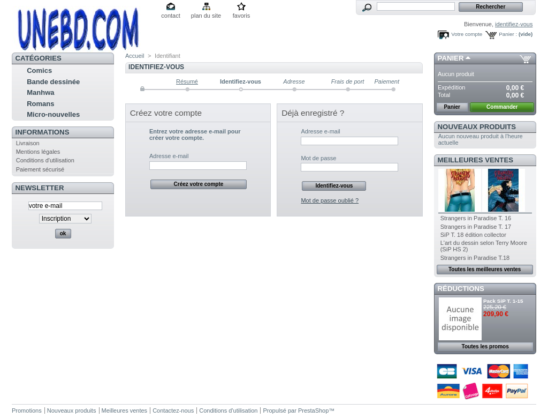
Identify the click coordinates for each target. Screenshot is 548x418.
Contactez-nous (173, 410)
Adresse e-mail (168, 156)
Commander (501, 107)
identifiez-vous (513, 24)
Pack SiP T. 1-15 (503, 301)
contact (170, 15)
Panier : (508, 34)
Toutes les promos (485, 346)
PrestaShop (313, 410)
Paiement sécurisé (40, 169)
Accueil (134, 56)
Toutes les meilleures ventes (484, 269)
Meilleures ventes (475, 160)
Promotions (27, 410)
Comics (39, 70)
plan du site (206, 15)
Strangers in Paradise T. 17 (475, 226)
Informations (43, 132)
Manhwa (40, 92)
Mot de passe (318, 158)
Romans (40, 104)
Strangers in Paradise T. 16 (475, 218)
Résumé (187, 81)
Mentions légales (38, 151)
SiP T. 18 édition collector (473, 235)
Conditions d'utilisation (45, 160)
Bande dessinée (53, 82)
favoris (241, 15)
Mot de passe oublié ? (330, 200)
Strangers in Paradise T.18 (474, 258)
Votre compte (466, 34)
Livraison (28, 143)
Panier (451, 58)
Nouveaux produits (477, 127)
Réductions (461, 289)
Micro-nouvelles (53, 114)
